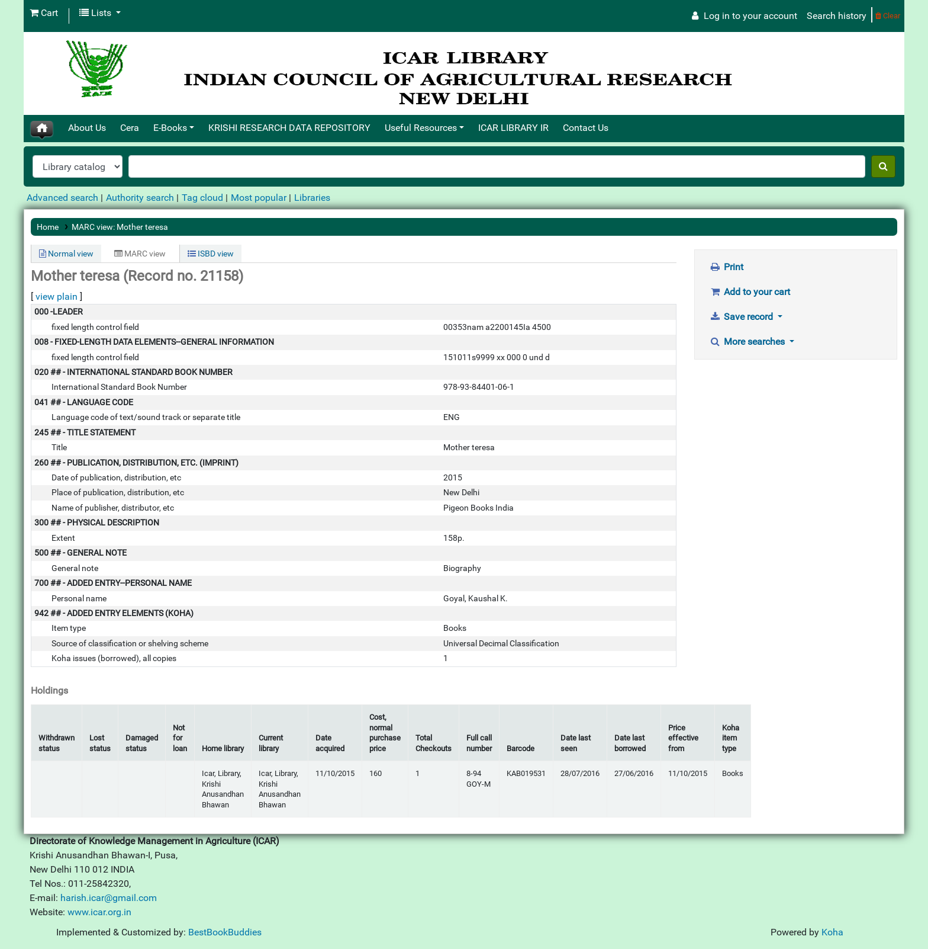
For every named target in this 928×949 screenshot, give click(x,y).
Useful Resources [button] (421, 127)
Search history (836, 15)
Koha (832, 932)
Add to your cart (750, 291)
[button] (44, 13)
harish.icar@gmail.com (108, 897)
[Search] (883, 166)
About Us (87, 127)
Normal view (66, 253)
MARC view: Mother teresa (120, 227)
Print (727, 266)
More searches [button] (749, 341)
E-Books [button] (170, 127)
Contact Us (585, 127)
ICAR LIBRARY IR (513, 127)
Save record (743, 316)
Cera (129, 127)
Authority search (140, 197)
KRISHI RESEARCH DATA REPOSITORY (289, 127)
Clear (887, 15)
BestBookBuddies (225, 932)
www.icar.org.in (99, 912)
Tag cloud (202, 197)
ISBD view (211, 253)
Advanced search (62, 197)
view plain (57, 296)
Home (48, 227)
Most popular (258, 197)
